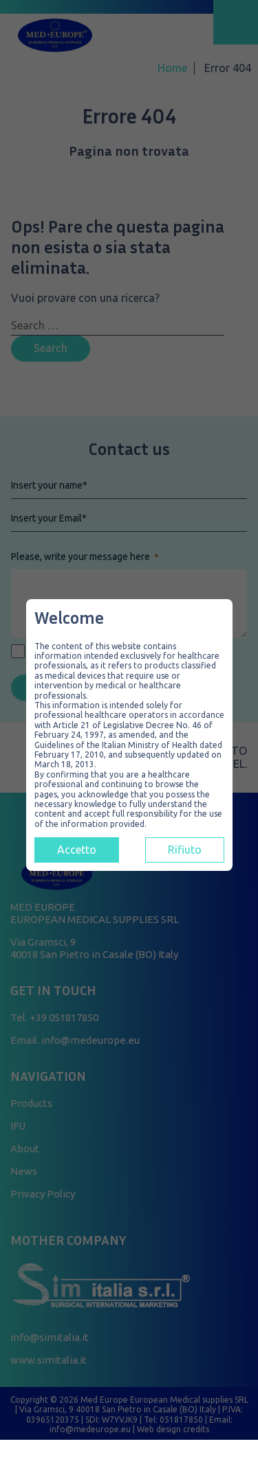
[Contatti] (64, 1456)
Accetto (76, 849)
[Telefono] (194, 1456)
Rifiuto (185, 849)
